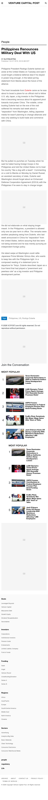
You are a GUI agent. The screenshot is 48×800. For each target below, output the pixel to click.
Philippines (13, 318)
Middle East (5, 712)
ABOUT (13, 778)
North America (6, 715)
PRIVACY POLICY (37, 778)
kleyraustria (10, 59)
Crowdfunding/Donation (8, 677)
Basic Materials (6, 740)
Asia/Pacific (5, 701)
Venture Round (6, 673)
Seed (3, 665)
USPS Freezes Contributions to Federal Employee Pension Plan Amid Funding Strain (35, 405)
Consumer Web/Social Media (10, 751)
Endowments (5, 645)
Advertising (5, 732)
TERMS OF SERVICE (9, 781)
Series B (4, 684)
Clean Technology (7, 743)
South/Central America (8, 708)
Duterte (28, 91)
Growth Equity (6, 614)
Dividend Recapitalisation (9, 618)
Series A (4, 680)
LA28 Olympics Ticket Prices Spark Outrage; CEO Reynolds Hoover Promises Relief (34, 392)
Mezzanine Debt (6, 611)
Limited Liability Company (9, 648)
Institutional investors (8, 638)
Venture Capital (6, 607)
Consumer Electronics (8, 747)
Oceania (4, 719)
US (20, 318)
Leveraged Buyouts (7, 603)
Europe (3, 704)
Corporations (5, 634)
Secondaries (5, 621)
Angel (3, 669)
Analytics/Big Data (7, 736)
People (5, 42)
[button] (2, 3)
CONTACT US (23, 778)
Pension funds (6, 641)
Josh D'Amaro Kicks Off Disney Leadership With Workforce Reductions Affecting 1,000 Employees (35, 433)
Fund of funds (5, 652)
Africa (3, 697)
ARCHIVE (4, 778)
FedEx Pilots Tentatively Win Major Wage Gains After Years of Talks (35, 418)
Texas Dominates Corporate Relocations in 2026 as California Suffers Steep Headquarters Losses (35, 379)
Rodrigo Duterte (28, 318)
